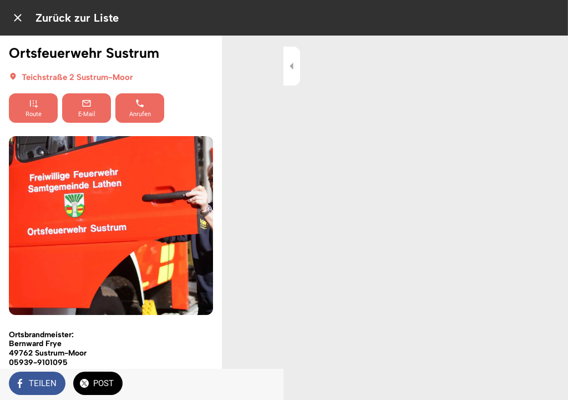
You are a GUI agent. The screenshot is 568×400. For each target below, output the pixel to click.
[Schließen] (17, 17)
